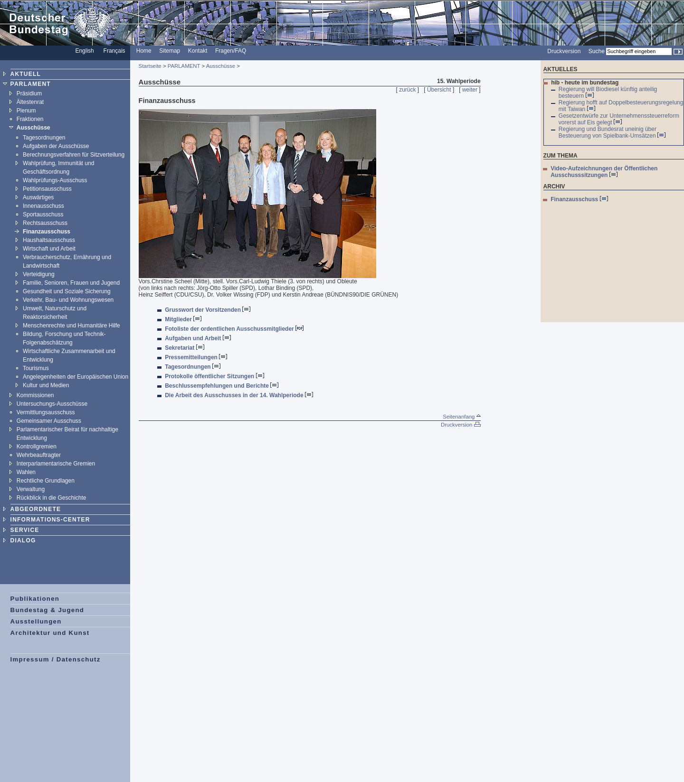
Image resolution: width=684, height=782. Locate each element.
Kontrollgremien (37, 446)
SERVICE (24, 530)
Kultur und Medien (46, 385)
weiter (469, 89)
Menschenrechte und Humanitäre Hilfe (71, 325)
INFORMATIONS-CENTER (50, 519)
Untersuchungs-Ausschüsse (52, 403)
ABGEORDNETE (35, 509)
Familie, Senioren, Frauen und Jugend (71, 282)
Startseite (150, 66)
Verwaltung (31, 489)
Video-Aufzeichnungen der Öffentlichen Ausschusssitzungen (604, 171)
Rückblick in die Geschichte (51, 497)
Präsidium (29, 93)
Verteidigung (39, 274)
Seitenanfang (461, 416)
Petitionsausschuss (47, 189)
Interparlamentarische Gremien (56, 463)
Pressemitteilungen (196, 357)
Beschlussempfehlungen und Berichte (221, 385)
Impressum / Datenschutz (55, 659)
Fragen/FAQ (230, 50)
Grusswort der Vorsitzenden (207, 310)
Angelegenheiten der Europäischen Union (75, 376)
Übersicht (439, 89)
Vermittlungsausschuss (46, 412)
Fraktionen (30, 119)
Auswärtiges (38, 197)
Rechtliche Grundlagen (46, 480)
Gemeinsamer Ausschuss (49, 421)
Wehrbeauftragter (39, 455)
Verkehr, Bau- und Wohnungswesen (68, 300)
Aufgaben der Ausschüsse (56, 146)
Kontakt (198, 50)
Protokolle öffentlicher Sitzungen (214, 376)
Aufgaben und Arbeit (198, 338)
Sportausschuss (43, 214)
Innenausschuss (43, 206)
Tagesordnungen (44, 137)
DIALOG (23, 540)
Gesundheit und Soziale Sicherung (67, 291)
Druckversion (563, 51)
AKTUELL (25, 74)
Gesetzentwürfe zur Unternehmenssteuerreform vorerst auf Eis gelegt (619, 119)
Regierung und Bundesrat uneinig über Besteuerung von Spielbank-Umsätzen (612, 132)
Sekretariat (184, 347)
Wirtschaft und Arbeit (49, 248)
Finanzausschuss (46, 231)
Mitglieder (183, 319)
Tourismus (36, 368)
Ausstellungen (36, 621)
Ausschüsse (33, 127)
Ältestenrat (30, 102)
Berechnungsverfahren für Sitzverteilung (73, 154)
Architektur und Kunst (50, 632)
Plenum (26, 110)
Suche (597, 51)
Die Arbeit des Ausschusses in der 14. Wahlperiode (239, 395)
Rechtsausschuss (45, 223)
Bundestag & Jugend (47, 610)
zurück (407, 89)
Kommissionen (35, 395)
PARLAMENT (30, 84)
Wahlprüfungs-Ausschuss (55, 180)
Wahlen (26, 472)
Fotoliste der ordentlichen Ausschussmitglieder (234, 329)
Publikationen (35, 598)
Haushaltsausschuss (49, 240)
